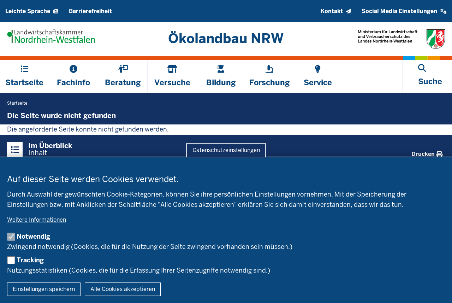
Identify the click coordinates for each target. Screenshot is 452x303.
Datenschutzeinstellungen (226, 150)
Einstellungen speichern (44, 289)
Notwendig (33, 236)
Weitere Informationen (36, 219)
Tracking (30, 260)
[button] (404, 11)
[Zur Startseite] (226, 38)
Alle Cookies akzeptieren (122, 289)
